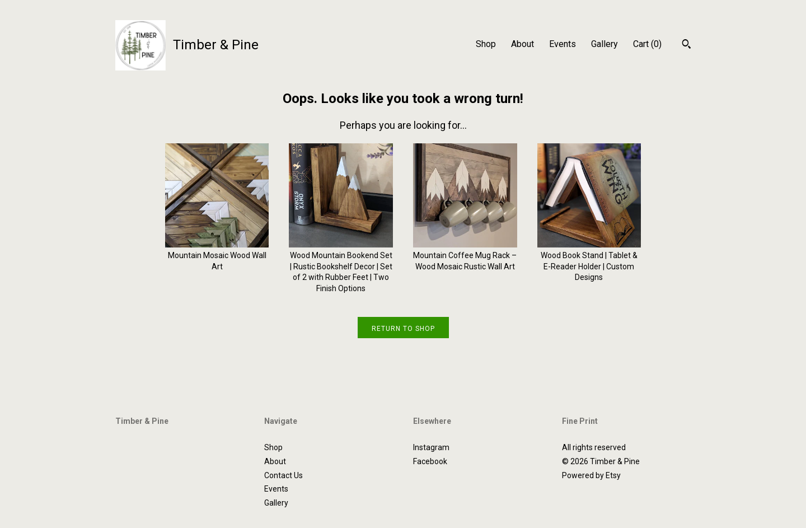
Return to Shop (403, 329)
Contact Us (283, 475)
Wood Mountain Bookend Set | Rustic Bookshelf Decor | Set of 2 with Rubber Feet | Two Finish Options (341, 266)
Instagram (431, 447)
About (522, 44)
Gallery (604, 44)
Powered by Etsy (591, 475)
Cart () (647, 44)
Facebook (430, 461)
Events (562, 44)
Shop (486, 44)
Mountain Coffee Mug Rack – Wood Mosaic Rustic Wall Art (465, 255)
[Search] (686, 45)
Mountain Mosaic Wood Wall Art (217, 255)
